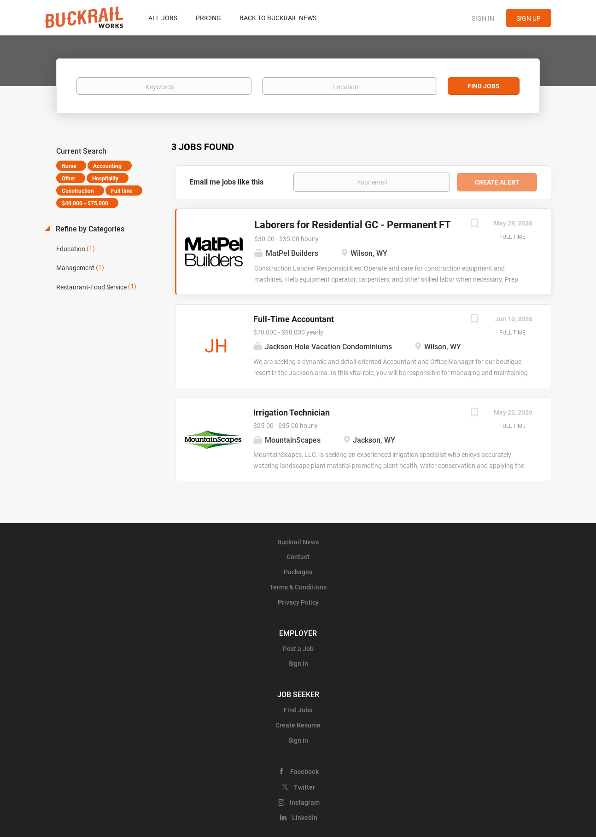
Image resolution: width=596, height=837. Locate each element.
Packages (298, 572)
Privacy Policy (298, 602)
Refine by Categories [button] (89, 229)
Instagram (305, 802)
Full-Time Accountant (293, 319)
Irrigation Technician (291, 412)
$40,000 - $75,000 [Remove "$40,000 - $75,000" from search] (85, 203)
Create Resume (298, 725)
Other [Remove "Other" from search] (68, 178)
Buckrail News (298, 542)
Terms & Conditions (298, 587)
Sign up (528, 18)
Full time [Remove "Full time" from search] (121, 191)
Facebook (304, 771)
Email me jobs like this (226, 182)
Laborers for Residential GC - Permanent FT (352, 225)
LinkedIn (304, 817)
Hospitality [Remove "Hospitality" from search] (105, 178)
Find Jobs (483, 86)
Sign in (483, 18)
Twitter (304, 787)
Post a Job (298, 648)
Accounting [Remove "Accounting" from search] (107, 166)
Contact (298, 556)
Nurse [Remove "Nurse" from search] (69, 166)
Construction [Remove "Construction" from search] (78, 191)
